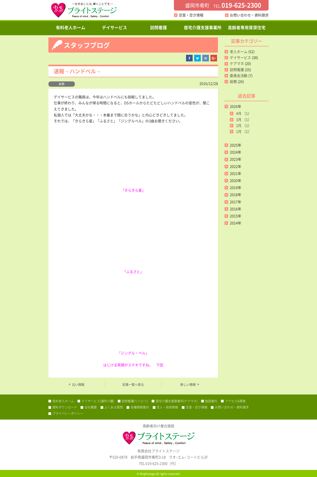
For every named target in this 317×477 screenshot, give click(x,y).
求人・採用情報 (167, 407)
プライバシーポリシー (67, 413)
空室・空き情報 (191, 15)
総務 (62, 84)
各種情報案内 (140, 407)
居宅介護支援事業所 (202, 27)
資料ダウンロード (64, 407)
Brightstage (147, 473)
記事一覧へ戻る (133, 384)
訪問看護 (158, 27)
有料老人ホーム (70, 27)
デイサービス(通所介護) (97, 401)
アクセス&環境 (235, 401)
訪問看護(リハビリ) (135, 401)
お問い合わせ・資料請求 (249, 15)
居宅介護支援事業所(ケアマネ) (176, 401)
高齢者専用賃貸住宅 (246, 27)
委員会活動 (238, 75)
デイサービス (114, 27)
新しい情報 (188, 384)
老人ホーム (238, 51)
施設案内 (211, 401)
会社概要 (91, 407)
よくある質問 (113, 407)
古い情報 (78, 384)
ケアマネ (237, 63)
